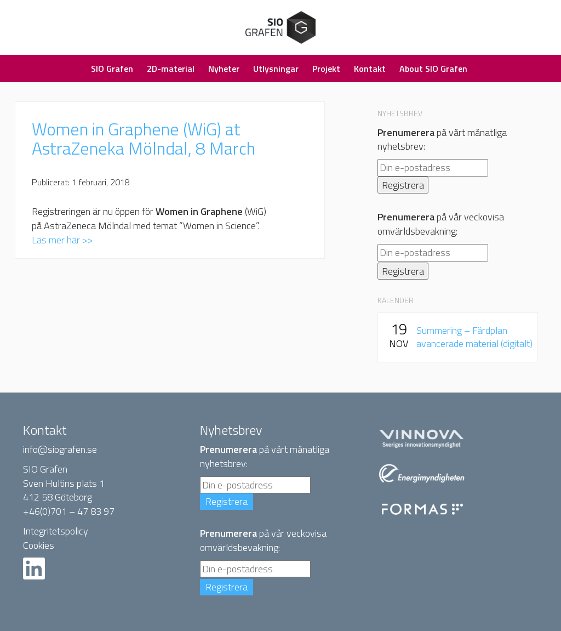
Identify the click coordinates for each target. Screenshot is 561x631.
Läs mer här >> (62, 239)
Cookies (38, 545)
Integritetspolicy (55, 531)
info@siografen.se (60, 449)
